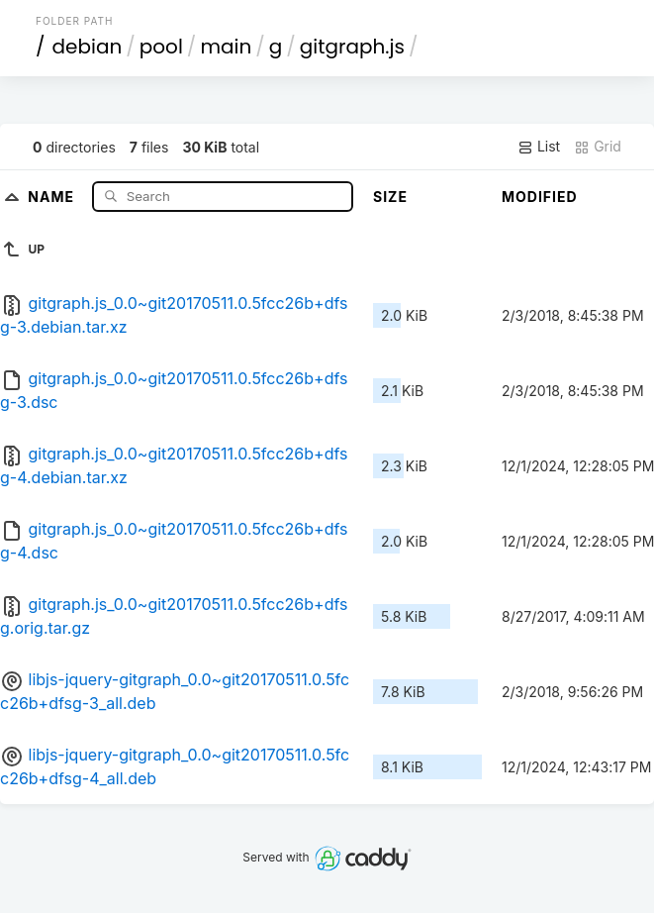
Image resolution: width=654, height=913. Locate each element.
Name (53, 195)
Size (390, 196)
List (538, 146)
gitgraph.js (352, 46)
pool (161, 46)
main (225, 46)
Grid (597, 146)
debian (87, 46)
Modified (540, 196)
